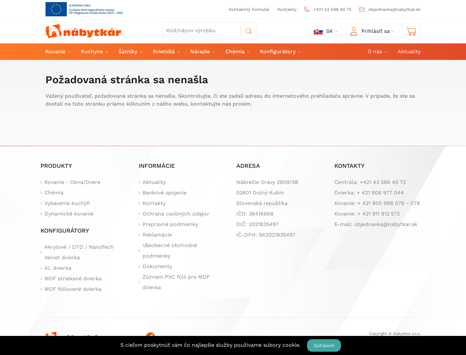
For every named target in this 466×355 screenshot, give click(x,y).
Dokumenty (157, 266)
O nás (377, 51)
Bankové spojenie (164, 193)
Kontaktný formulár (249, 9)
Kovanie (57, 51)
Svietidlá (166, 51)
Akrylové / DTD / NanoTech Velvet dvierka (79, 252)
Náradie (202, 51)
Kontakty (287, 9)
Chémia (237, 51)
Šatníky (130, 51)
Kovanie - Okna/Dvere (72, 182)
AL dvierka (57, 268)
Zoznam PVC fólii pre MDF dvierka (176, 282)
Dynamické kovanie (68, 214)
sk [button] (323, 31)
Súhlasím (324, 345)
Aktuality (409, 51)
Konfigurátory (280, 51)
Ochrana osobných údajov (175, 214)
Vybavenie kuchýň (67, 203)
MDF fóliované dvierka (72, 289)
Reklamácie (157, 235)
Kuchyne (94, 51)
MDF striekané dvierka (73, 278)
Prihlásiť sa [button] (370, 31)
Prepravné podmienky (170, 224)
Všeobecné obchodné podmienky (169, 250)
